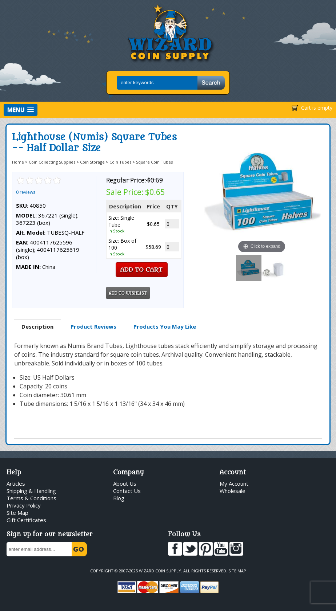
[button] (20, 110)
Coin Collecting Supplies (52, 162)
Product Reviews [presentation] (93, 326)
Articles (16, 483)
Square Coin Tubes (154, 162)
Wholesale (232, 490)
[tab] (37, 326)
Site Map (17, 512)
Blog (118, 498)
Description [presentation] (37, 326)
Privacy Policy (24, 505)
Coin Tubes (120, 162)
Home (18, 162)
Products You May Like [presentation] (164, 326)
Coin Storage (92, 162)
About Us (124, 483)
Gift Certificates (26, 520)
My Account (234, 483)
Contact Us (127, 490)
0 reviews (25, 192)
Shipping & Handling (31, 490)
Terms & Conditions (31, 498)
